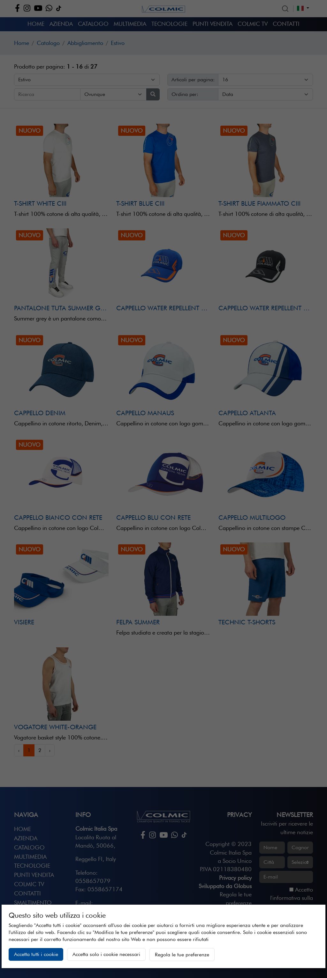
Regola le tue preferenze (182, 955)
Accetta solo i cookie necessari (106, 954)
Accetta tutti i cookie (36, 954)
